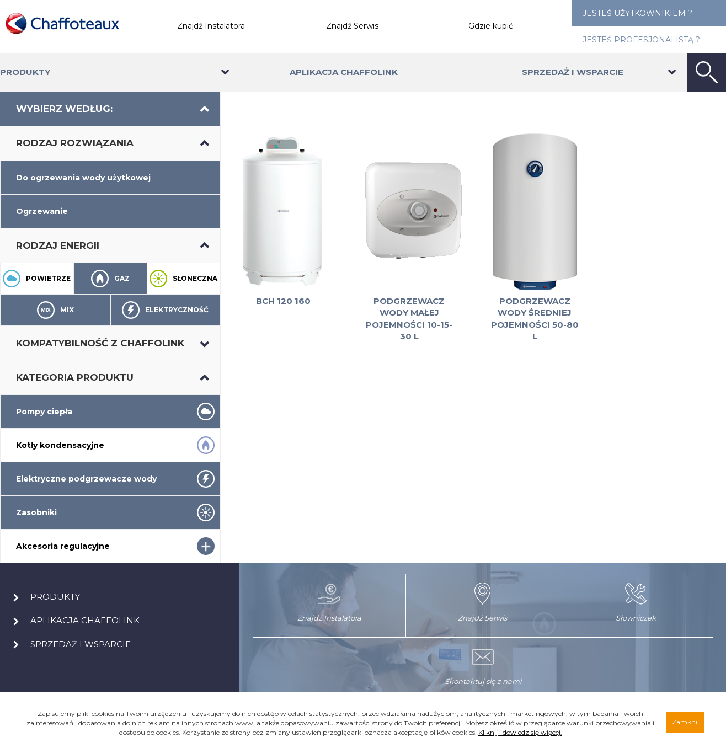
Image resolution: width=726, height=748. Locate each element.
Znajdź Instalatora (211, 26)
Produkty (25, 72)
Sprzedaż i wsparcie (572, 72)
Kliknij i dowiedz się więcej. (520, 732)
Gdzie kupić (490, 26)
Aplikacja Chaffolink (344, 72)
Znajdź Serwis (352, 26)
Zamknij (685, 722)
